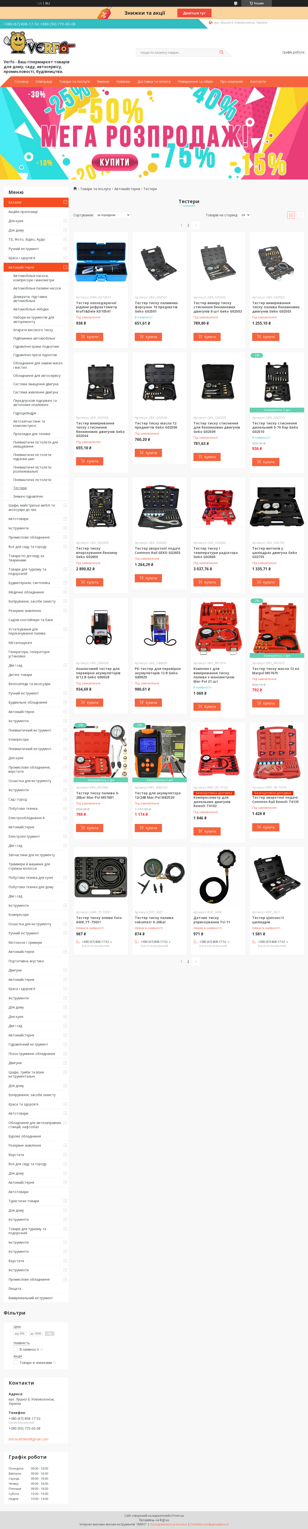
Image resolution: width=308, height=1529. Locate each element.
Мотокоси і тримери (25, 942)
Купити (92, 336)
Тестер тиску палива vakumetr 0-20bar (154, 919)
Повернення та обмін (195, 81)
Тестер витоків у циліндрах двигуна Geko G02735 (274, 552)
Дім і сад (15, 665)
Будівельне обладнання (27, 702)
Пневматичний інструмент (29, 730)
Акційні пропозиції (23, 211)
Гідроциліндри (24, 413)
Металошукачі (20, 642)
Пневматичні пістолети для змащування (35, 444)
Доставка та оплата (154, 81)
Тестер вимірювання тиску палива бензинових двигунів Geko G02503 (276, 307)
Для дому (16, 230)
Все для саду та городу (27, 546)
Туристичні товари (23, 1201)
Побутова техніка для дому (30, 887)
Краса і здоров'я (21, 258)
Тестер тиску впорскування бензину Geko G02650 (96, 552)
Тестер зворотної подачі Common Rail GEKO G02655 (157, 550)
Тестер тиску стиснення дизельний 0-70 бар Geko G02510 (275, 427)
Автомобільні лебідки (31, 309)
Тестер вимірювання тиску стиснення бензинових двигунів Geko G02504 (100, 429)
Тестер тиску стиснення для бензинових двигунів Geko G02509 (216, 427)
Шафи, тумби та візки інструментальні (26, 1074)
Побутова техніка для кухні (30, 877)
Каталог (15, 202)
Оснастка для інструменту (29, 780)
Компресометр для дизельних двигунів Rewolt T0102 (212, 801)
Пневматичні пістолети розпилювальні (32, 469)
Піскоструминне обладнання (31, 1053)
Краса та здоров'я (23, 1104)
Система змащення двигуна (35, 384)
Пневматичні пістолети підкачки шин (32, 456)
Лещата (14, 1288)
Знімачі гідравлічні (28, 496)
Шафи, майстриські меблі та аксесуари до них (31, 507)
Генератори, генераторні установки (29, 653)
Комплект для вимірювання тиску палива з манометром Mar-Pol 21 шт (213, 675)
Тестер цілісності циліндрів (268, 919)
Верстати (16, 1154)
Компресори (18, 739)
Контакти (258, 81)
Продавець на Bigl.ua (154, 1520)
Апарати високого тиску (33, 330)
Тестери (20, 488)
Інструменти (18, 528)
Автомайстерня (21, 267)
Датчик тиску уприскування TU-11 (211, 919)
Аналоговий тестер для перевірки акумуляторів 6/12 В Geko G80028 (98, 672)
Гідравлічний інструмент (28, 1044)
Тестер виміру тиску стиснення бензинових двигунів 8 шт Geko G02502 (217, 307)
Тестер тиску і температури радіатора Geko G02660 (215, 552)
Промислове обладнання (29, 537)
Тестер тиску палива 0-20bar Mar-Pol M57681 (97, 795)
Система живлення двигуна (35, 392)
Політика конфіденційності (209, 1524)
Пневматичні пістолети (32, 479)
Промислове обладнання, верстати (29, 769)
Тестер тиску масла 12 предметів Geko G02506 (156, 425)
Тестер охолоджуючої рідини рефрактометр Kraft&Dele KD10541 (96, 307)
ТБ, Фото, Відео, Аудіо (26, 239)
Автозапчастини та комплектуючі (29, 423)
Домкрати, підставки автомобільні (30, 298)
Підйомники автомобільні (34, 338)
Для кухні (15, 220)
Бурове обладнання (24, 1136)
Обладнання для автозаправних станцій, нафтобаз (34, 1124)
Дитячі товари (20, 674)
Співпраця (44, 81)
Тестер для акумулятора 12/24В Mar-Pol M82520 (158, 795)
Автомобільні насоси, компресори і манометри (33, 277)
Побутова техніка (23, 808)
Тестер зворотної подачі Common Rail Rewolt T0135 (275, 799)
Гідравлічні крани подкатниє (36, 346)
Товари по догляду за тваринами (26, 557)
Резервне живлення (24, 610)
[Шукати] (221, 52)
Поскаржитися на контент (168, 1524)
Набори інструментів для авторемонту (33, 319)
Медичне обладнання (26, 592)
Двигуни (15, 970)
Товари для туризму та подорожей (27, 571)
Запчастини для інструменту (31, 855)
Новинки (123, 81)
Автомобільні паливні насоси (37, 288)
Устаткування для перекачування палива (26, 631)
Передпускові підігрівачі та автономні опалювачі (35, 402)
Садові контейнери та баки (30, 619)
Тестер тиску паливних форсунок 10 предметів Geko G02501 (156, 307)
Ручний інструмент (23, 248)
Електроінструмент (24, 836)
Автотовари (18, 518)
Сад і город (17, 799)
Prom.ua (178, 1516)
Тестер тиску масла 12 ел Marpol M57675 (275, 670)
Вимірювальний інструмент (30, 1298)
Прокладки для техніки (31, 433)
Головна (21, 81)
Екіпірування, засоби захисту (32, 601)
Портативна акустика (26, 961)
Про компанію (231, 81)
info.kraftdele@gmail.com (28, 1439)
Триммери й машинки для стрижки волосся (29, 866)
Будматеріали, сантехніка (29, 582)
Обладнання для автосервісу (37, 375)
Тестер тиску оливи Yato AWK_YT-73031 (99, 919)
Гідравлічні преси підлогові (35, 355)
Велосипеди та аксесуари (29, 683)
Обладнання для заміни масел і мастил (38, 365)
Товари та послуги (74, 81)
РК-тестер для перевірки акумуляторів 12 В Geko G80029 (158, 672)
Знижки (103, 81)
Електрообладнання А (26, 818)
